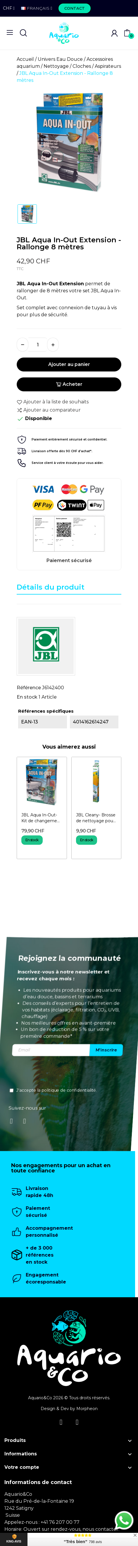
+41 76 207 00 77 (60, 1522)
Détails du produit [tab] (50, 587)
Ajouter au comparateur (49, 410)
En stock (27, 697)
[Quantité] (37, 345)
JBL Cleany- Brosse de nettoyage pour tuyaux (95, 818)
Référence (29, 687)
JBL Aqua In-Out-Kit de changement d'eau (41, 818)
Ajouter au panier (69, 364)
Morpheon (87, 1408)
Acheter (69, 384)
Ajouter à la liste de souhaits (53, 402)
